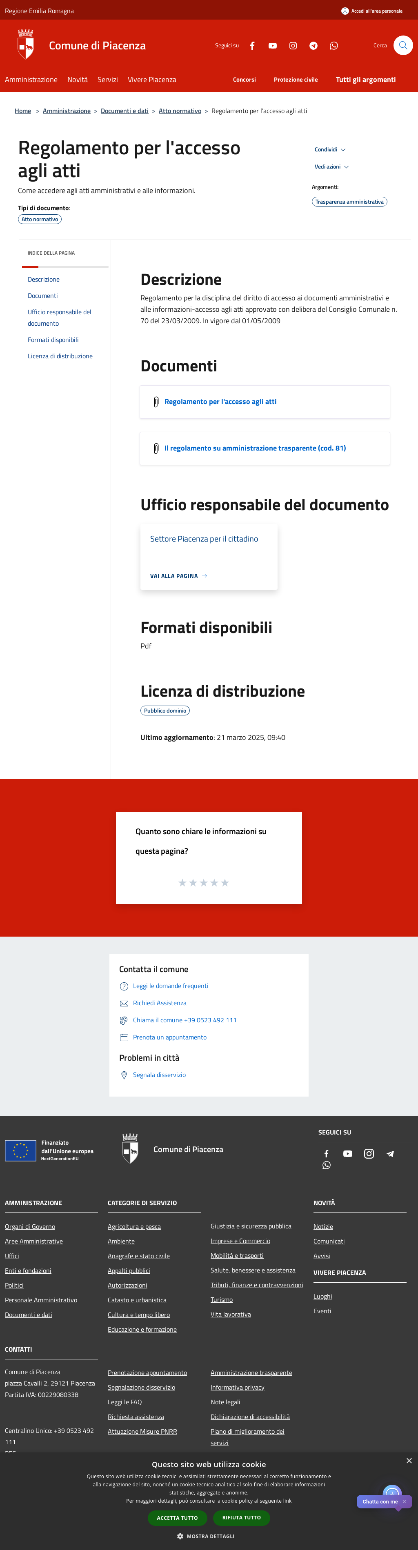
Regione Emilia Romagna (39, 11)
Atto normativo (180, 110)
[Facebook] (249, 45)
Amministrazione (67, 110)
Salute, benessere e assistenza (253, 1270)
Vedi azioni (333, 167)
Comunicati (329, 1241)
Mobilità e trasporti (237, 1255)
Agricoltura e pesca (134, 1226)
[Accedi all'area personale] (372, 10)
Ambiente (121, 1241)
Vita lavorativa (231, 1314)
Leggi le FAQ (125, 1402)
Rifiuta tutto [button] (241, 1517)
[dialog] (209, 1501)
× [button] (409, 1461)
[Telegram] (310, 45)
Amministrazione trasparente (251, 1372)
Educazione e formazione (142, 1329)
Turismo (222, 1299)
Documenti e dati (125, 110)
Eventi (322, 1311)
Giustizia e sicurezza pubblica (251, 1226)
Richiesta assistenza (136, 1416)
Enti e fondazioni (28, 1270)
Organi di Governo (30, 1226)
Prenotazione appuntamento (147, 1372)
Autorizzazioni (127, 1285)
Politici (14, 1285)
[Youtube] (269, 45)
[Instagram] (290, 45)
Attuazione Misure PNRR (142, 1431)
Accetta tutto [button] (177, 1517)
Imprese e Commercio (240, 1241)
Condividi (331, 150)
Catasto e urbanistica (137, 1300)
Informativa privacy (238, 1387)
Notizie (323, 1226)
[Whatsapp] (330, 45)
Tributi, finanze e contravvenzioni (257, 1285)
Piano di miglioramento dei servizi (248, 1437)
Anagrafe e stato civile (139, 1256)
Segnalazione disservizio (141, 1387)
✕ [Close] (404, 1501)
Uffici (12, 1256)
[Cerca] (403, 45)
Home (23, 110)
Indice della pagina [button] (51, 253)
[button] (209, 1536)
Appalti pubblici (129, 1270)
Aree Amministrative (34, 1241)
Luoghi (323, 1296)
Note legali (225, 1402)
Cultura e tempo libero (139, 1314)
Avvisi (322, 1256)
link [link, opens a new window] (287, 1500)
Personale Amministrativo (41, 1300)
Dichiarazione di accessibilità (250, 1416)
